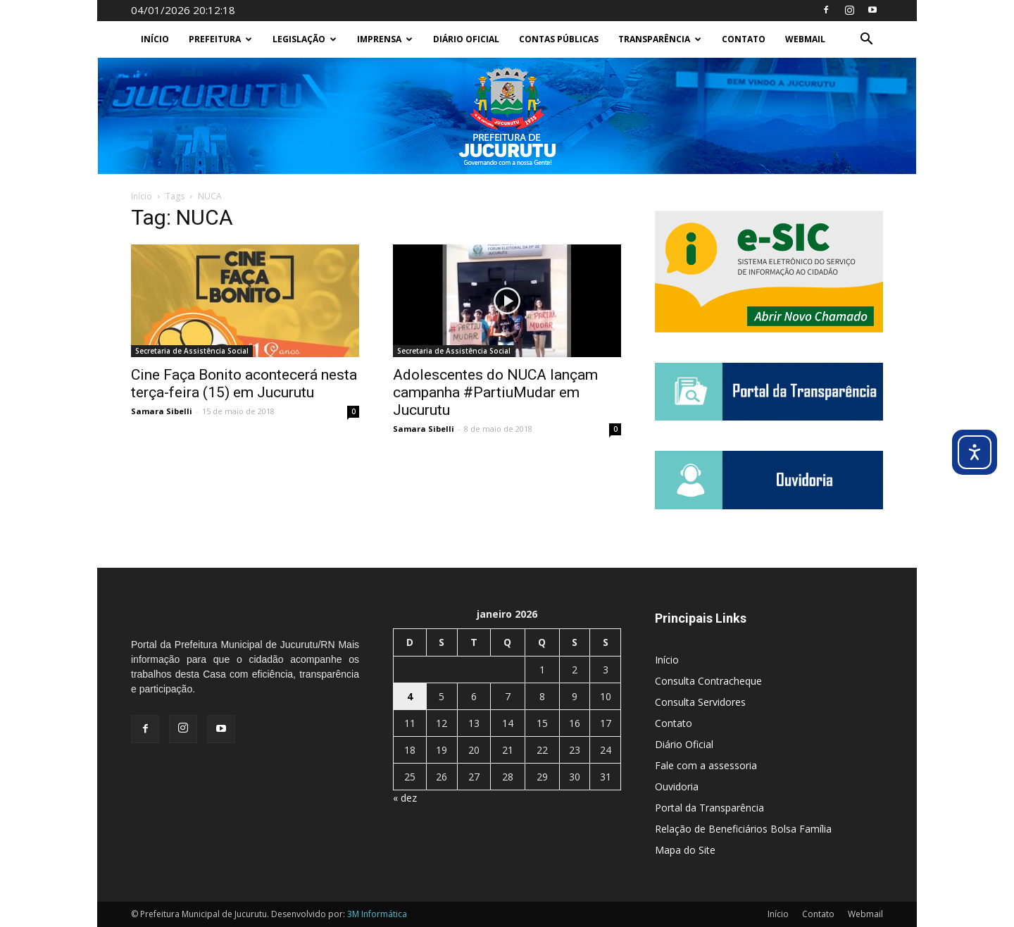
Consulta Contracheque (708, 681)
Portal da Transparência (709, 807)
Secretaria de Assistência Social (192, 351)
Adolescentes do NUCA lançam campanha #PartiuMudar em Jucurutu (495, 392)
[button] (866, 40)
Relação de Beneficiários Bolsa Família (743, 828)
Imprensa (385, 39)
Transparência (659, 39)
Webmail (805, 39)
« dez (405, 797)
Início (155, 39)
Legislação (305, 39)
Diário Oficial (466, 39)
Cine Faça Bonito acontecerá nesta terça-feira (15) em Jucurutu (244, 383)
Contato (743, 39)
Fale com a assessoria (706, 765)
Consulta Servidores (700, 702)
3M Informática (377, 914)
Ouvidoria (677, 786)
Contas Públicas (559, 39)
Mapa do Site (685, 850)
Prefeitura (220, 39)
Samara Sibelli (161, 411)
